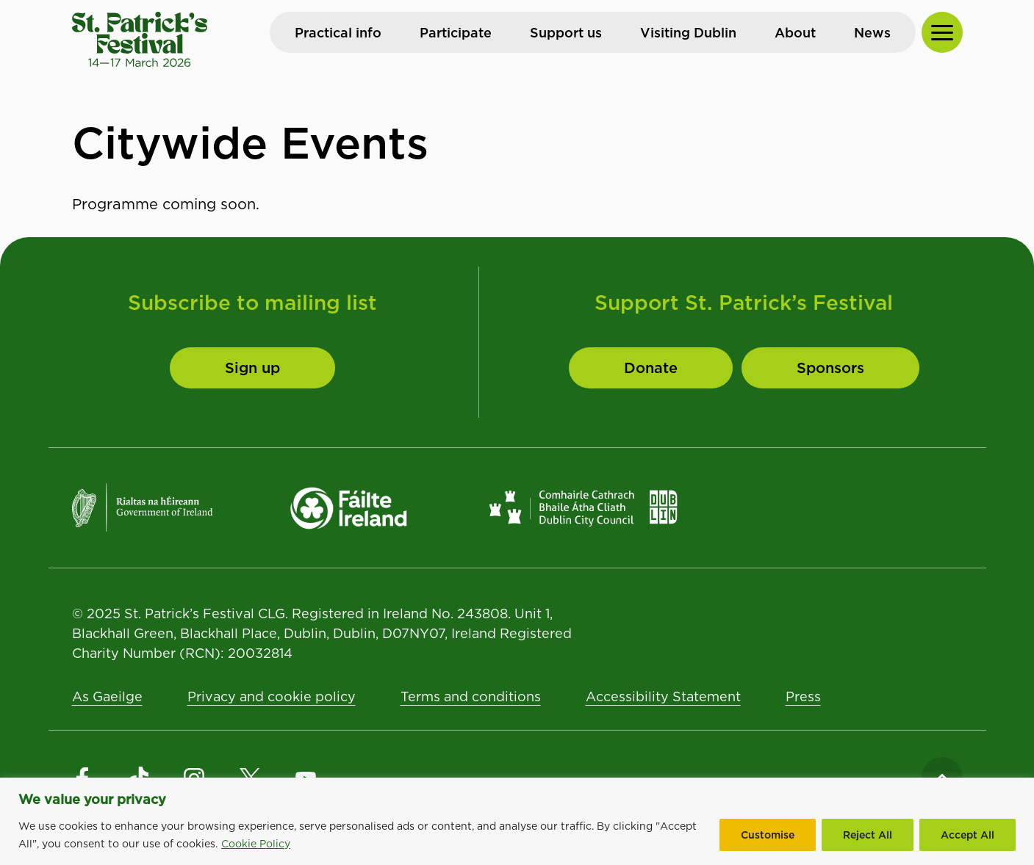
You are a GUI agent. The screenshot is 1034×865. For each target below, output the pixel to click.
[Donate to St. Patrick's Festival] (651, 367)
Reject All (867, 835)
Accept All (967, 835)
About (795, 32)
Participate (456, 32)
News (872, 32)
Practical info (338, 32)
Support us (566, 32)
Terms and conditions (471, 696)
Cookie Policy (255, 844)
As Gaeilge (107, 696)
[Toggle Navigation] (942, 32)
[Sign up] (252, 367)
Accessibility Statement (663, 696)
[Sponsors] (830, 367)
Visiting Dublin (688, 32)
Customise (767, 835)
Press (803, 696)
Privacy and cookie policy (271, 696)
